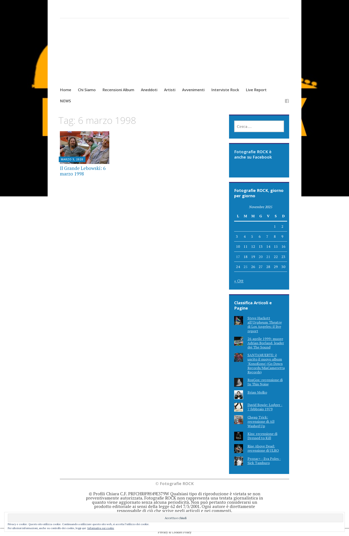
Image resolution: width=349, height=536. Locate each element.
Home (65, 89)
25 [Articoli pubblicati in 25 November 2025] (245, 266)
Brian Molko (257, 392)
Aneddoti (149, 89)
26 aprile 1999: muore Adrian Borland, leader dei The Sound (266, 343)
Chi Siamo (87, 89)
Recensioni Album (118, 89)
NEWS (65, 100)
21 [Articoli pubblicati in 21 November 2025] (268, 256)
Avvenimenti (193, 89)
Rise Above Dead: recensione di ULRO (263, 448)
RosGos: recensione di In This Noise (265, 382)
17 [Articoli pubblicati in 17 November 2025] (238, 256)
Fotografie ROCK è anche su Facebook (253, 154)
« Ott (238, 281)
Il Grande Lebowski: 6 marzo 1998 (83, 171)
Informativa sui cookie (100, 528)
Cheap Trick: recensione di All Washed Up (261, 421)
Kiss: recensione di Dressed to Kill (262, 435)
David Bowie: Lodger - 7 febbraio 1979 (265, 406)
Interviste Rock (225, 89)
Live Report (256, 89)
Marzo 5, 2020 (72, 159)
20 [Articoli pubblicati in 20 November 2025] (261, 256)
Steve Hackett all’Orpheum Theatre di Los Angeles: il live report (265, 324)
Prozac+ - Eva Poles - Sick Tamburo (264, 460)
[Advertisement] (174, 57)
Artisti (169, 89)
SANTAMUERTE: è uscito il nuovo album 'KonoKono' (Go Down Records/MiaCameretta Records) (266, 364)
